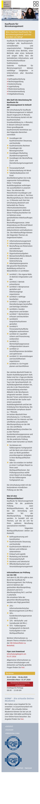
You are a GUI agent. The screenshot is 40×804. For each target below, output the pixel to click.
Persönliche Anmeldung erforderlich (20, 684)
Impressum (28, 768)
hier (23, 667)
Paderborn (6, 20)
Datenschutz (19, 768)
